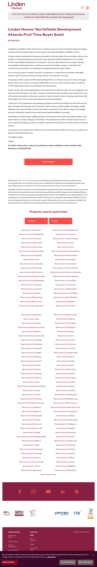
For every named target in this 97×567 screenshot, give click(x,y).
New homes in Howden (65, 382)
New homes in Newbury (31, 407)
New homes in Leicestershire (31, 264)
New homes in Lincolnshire (65, 264)
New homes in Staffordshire (65, 289)
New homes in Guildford (31, 378)
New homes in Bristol (65, 332)
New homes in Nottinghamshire (31, 281)
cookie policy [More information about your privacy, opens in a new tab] (51, 557)
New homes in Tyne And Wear (66, 293)
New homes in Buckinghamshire (65, 230)
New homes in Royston (65, 437)
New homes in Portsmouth (31, 428)
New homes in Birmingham (65, 323)
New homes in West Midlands (65, 298)
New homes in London (31, 395)
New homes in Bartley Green (65, 315)
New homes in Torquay (65, 462)
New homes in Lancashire (65, 260)
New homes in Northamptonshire (31, 277)
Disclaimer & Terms (12, 536)
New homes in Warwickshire (31, 298)
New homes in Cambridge (31, 340)
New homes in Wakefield (65, 466)
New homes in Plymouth (31, 424)
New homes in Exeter (65, 365)
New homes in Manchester (31, 399)
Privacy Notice (13, 542)
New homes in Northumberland (65, 277)
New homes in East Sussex (31, 247)
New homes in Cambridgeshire (31, 235)
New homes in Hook (31, 382)
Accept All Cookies (67, 562)
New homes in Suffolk (31, 293)
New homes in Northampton (65, 412)
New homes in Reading (65, 428)
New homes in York (48, 475)
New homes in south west (31, 289)
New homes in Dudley (66, 361)
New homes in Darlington (31, 357)
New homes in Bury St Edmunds (31, 336)
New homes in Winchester (65, 471)
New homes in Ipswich (66, 386)
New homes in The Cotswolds (31, 462)
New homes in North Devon (31, 272)
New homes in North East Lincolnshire (65, 272)
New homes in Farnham (31, 370)
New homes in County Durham (65, 239)
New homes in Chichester (65, 344)
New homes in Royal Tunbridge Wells (31, 437)
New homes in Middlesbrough (66, 399)
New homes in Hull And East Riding (31, 386)
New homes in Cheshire (65, 235)
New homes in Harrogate (65, 378)
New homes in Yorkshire (65, 306)
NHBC (32, 545)
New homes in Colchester (31, 349)
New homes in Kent (31, 260)
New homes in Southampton (31, 449)
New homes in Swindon (65, 454)
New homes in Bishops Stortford (31, 328)
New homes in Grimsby (65, 374)
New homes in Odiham (65, 416)
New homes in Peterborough (65, 420)
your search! (68, 17)
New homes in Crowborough (65, 353)
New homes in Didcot (65, 357)
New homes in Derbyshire (31, 243)
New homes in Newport (31, 412)
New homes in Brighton (31, 332)
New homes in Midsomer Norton (31, 403)
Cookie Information (12, 546)
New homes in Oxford (31, 420)
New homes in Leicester (65, 391)
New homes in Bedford (65, 319)
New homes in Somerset (65, 285)
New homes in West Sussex (31, 302)
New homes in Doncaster (31, 361)
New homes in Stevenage (31, 454)
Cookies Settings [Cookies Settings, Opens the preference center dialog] (8, 562)
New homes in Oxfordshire (65, 281)
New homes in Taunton (31, 458)
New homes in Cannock (65, 340)
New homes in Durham (31, 365)
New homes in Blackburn (66, 328)
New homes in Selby (31, 445)
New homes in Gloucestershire (31, 251)
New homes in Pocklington (65, 424)
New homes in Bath (31, 319)
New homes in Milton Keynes (65, 403)
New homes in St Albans (65, 449)
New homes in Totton (31, 466)
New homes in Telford (65, 458)
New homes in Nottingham (31, 416)
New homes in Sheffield (65, 445)
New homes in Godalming (31, 374)
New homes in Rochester (65, 433)
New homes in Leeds (31, 391)
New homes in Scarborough (65, 441)
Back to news (48, 162)
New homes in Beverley (31, 323)
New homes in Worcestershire (31, 306)
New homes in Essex (65, 247)
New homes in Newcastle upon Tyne (65, 407)
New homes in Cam (66, 336)
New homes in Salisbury (31, 441)
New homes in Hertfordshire (65, 256)
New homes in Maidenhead (65, 395)
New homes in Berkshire (31, 230)
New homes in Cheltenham (31, 344)
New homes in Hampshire (31, 256)
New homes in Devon (65, 243)
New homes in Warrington (31, 471)
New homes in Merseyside (31, 268)
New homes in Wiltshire (65, 302)
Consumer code (33, 549)
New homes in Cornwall (31, 239)
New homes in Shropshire (31, 285)
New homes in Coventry (66, 349)
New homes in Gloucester (65, 370)
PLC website (32, 539)
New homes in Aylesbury (31, 315)
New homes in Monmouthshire (65, 268)
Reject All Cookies (85, 562)
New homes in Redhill (31, 433)
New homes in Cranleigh (31, 353)
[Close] (93, 555)
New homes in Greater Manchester (65, 251)
